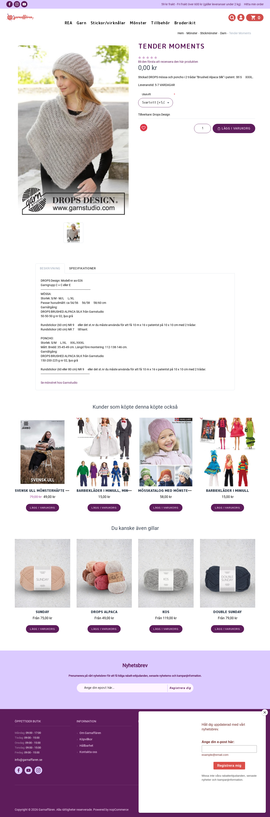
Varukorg (209, 752)
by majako (248, 809)
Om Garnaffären (90, 733)
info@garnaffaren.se (28, 759)
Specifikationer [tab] (82, 268)
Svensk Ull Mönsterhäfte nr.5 (44, 490)
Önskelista (210, 758)
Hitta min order (254, 4)
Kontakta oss (88, 752)
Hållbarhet (86, 745)
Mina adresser (212, 745)
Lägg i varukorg (233, 128)
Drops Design (161, 114)
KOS (165, 612)
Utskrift (146, 94)
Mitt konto (209, 733)
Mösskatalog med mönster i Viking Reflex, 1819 (184, 490)
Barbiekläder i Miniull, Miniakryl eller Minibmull (124, 490)
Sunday (42, 612)
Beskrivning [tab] (50, 268)
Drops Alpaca (104, 612)
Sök (143, 733)
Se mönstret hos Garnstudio (59, 382)
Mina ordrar (210, 739)
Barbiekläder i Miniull (227, 490)
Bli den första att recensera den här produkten (168, 61)
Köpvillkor (86, 739)
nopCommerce (118, 809)
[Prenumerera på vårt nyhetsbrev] (135, 688)
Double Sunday (227, 612)
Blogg (145, 739)
